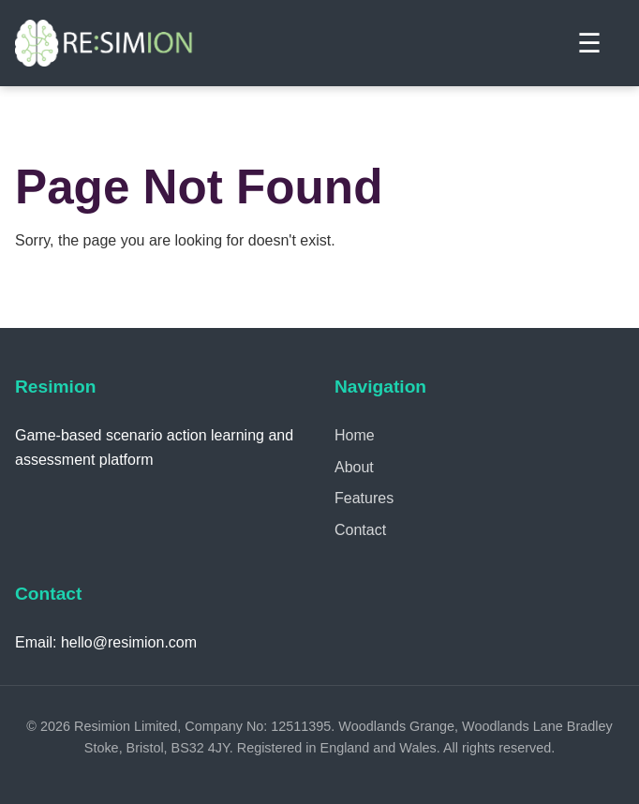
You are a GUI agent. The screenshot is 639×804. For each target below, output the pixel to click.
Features (364, 498)
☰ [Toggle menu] (589, 43)
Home (354, 435)
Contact (360, 530)
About (354, 467)
